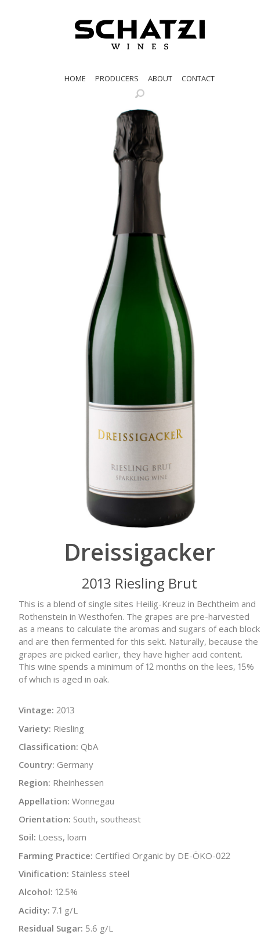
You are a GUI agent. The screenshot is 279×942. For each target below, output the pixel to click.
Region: (34, 782)
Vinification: (44, 873)
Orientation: (45, 819)
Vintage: (36, 710)
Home (75, 78)
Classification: (48, 746)
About (160, 78)
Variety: (35, 728)
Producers (117, 78)
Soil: (27, 837)
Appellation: (44, 801)
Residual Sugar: (51, 928)
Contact (198, 78)
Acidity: (34, 910)
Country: (37, 764)
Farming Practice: (56, 855)
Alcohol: (36, 891)
